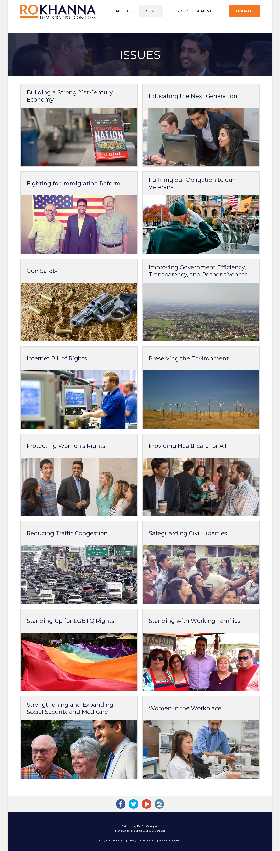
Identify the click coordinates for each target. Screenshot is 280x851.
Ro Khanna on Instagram (159, 804)
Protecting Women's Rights (66, 445)
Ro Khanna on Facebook (120, 804)
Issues (151, 11)
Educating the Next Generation (193, 95)
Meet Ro (124, 11)
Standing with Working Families (195, 620)
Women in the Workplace (185, 708)
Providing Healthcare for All (187, 445)
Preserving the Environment (189, 358)
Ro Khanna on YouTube (146, 804)
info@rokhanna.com (112, 840)
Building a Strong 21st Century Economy (70, 96)
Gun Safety (42, 270)
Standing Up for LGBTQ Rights (70, 620)
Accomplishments (194, 11)
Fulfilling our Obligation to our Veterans (192, 183)
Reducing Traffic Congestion (67, 533)
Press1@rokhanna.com (142, 840)
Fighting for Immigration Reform (74, 183)
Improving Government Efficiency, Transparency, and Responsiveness (198, 271)
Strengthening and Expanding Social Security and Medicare (70, 708)
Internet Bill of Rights (57, 358)
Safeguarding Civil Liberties (188, 533)
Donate (244, 11)
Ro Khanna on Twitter (133, 804)
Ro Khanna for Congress (58, 12)
